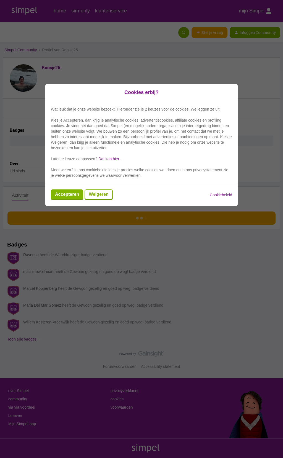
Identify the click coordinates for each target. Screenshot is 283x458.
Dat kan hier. (109, 159)
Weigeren (99, 194)
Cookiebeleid (221, 195)
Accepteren (67, 194)
